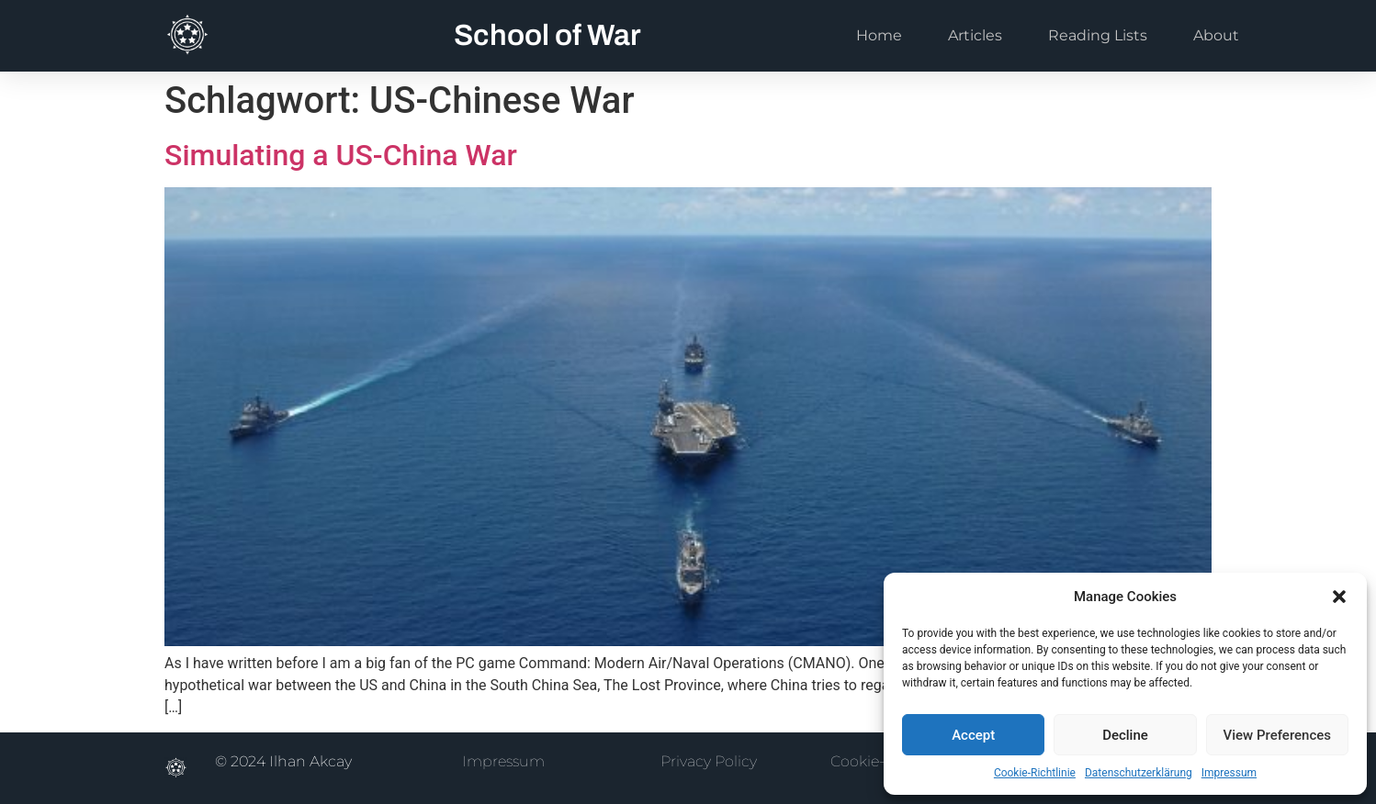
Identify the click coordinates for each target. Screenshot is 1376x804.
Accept (973, 735)
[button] (1339, 596)
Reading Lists (1097, 35)
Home (879, 35)
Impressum (1229, 772)
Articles (975, 35)
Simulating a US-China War (340, 155)
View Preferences (1277, 735)
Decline (1125, 735)
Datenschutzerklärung (1138, 772)
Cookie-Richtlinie (1035, 772)
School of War (547, 35)
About (1216, 35)
